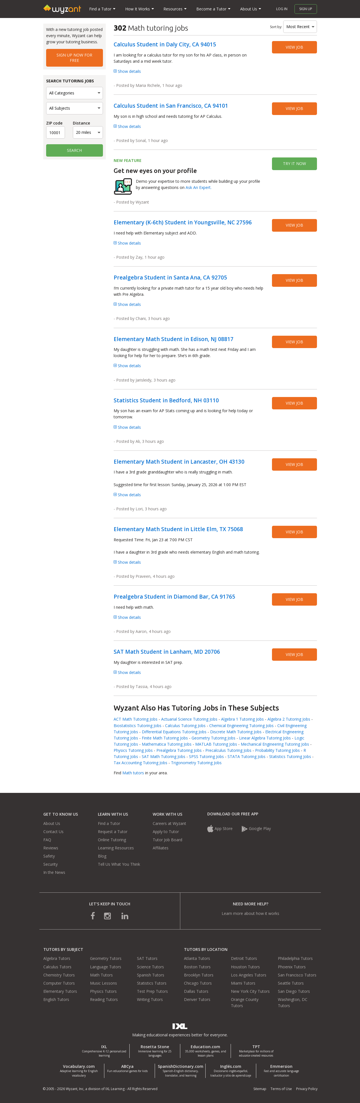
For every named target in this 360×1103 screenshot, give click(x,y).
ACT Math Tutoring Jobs (136, 719)
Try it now (294, 163)
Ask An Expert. (199, 187)
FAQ (47, 839)
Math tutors (133, 772)
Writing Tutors (150, 999)
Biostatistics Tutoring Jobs (137, 725)
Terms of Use (281, 1088)
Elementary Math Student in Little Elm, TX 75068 (178, 529)
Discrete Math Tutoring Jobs (236, 731)
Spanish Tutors (150, 975)
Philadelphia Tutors (295, 958)
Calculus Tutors (57, 966)
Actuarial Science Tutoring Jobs (189, 719)
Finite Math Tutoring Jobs (165, 738)
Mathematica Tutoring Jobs (167, 744)
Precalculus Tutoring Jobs (228, 750)
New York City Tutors (250, 991)
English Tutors (56, 999)
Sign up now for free (74, 57)
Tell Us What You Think (119, 864)
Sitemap (259, 1088)
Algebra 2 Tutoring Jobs (288, 719)
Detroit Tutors (244, 958)
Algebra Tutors (56, 958)
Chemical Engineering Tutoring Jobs (241, 725)
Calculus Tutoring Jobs (185, 725)
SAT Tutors (147, 958)
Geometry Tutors (106, 958)
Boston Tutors (197, 966)
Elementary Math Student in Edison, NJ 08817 (173, 339)
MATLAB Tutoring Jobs (216, 744)
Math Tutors (101, 975)
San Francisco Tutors (297, 975)
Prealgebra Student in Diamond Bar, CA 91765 (174, 596)
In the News (54, 872)
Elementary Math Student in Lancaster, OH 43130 (179, 461)
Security (50, 864)
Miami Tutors (243, 983)
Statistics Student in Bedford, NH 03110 (166, 400)
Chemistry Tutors (59, 975)
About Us (51, 823)
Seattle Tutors (291, 983)
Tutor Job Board (167, 839)
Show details (127, 71)
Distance (81, 123)
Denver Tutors (197, 999)
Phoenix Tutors (292, 966)
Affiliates (160, 848)
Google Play (256, 828)
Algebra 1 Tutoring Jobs (242, 719)
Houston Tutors (245, 966)
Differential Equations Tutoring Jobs (174, 731)
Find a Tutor (109, 823)
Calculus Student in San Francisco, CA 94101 (171, 105)
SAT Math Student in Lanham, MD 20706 (167, 651)
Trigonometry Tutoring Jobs (196, 762)
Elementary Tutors (60, 991)
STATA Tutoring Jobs (247, 756)
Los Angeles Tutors (248, 975)
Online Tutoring (112, 839)
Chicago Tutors (198, 983)
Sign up (305, 8)
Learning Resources (116, 848)
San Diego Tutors (294, 991)
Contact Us (53, 831)
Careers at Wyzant (169, 823)
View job (294, 47)
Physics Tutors (103, 991)
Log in (281, 8)
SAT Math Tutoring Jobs (163, 756)
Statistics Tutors (151, 983)
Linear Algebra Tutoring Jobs (265, 738)
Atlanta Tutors (197, 958)
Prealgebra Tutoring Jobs (179, 750)
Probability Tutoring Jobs (277, 750)
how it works (267, 913)
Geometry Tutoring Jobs (213, 738)
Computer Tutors (59, 983)
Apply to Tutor (166, 831)
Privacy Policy (307, 1088)
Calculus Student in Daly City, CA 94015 (165, 44)
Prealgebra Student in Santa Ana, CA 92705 (170, 277)
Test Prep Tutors (152, 991)
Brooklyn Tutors (198, 975)
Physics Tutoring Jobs (133, 750)
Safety (49, 856)
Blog (102, 856)
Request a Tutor (112, 831)
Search (74, 150)
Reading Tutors (104, 999)
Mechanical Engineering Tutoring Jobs (275, 744)
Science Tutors (150, 966)
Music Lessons (103, 983)
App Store (220, 828)
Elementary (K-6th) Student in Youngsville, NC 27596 (183, 222)
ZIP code (54, 123)
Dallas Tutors (196, 991)
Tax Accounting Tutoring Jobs (140, 762)
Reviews (50, 848)
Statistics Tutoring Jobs (290, 756)
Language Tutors (105, 966)
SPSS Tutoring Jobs (206, 756)
